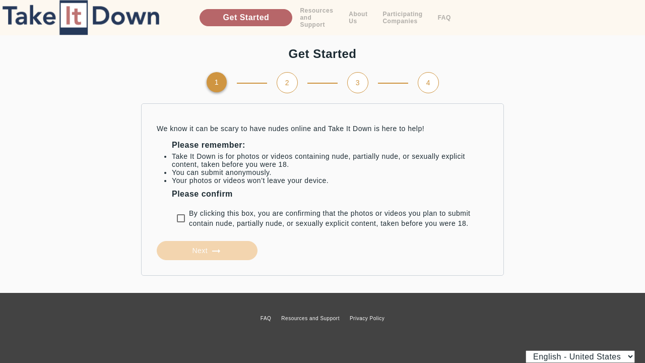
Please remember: (208, 145)
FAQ (444, 17)
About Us (358, 18)
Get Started (246, 17)
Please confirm (202, 194)
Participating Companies (402, 18)
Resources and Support (316, 17)
